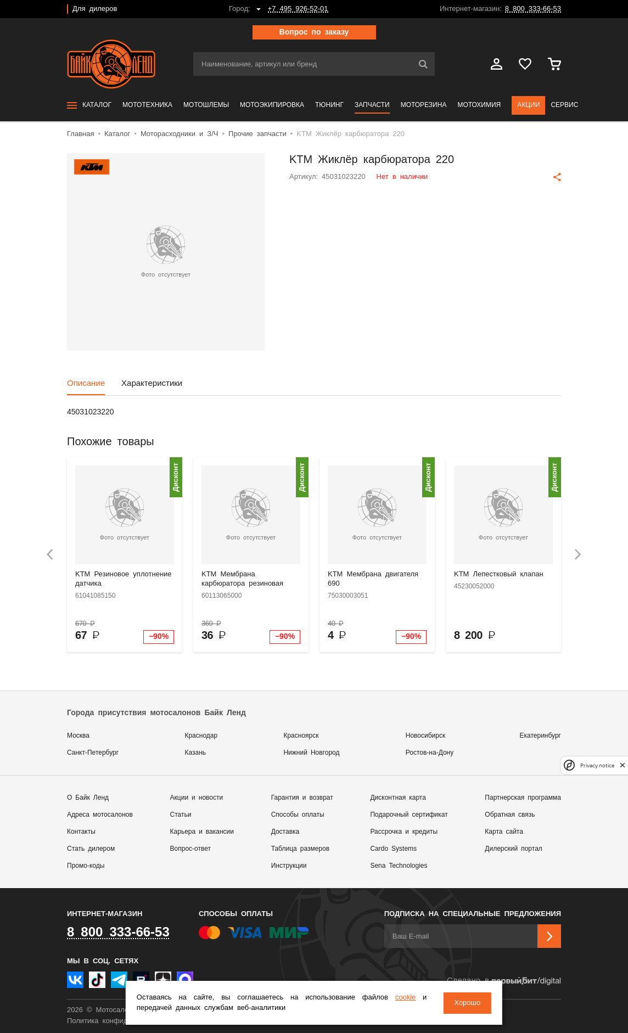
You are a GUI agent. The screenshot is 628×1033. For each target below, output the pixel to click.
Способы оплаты (297, 815)
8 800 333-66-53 (533, 9)
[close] (622, 765)
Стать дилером (91, 849)
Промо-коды (85, 866)
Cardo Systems (393, 849)
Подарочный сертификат (408, 815)
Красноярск (300, 736)
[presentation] (50, 555)
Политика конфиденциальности (120, 1021)
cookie (405, 998)
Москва (78, 736)
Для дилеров (94, 9)
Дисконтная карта (397, 798)
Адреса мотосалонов (100, 815)
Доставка (285, 832)
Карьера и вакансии (202, 832)
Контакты (81, 832)
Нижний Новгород (311, 753)
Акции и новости (196, 798)
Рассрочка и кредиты (404, 832)
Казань (195, 753)
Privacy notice (597, 765)
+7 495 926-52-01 (298, 9)
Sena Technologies (398, 866)
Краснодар (200, 736)
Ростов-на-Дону (429, 753)
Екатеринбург (541, 736)
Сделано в (504, 981)
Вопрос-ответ (190, 849)
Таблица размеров (300, 849)
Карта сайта (504, 832)
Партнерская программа (523, 798)
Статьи (181, 815)
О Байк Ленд (88, 798)
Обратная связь (510, 815)
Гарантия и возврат (302, 798)
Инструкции (289, 866)
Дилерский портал (513, 849)
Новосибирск (425, 736)
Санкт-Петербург (93, 753)
